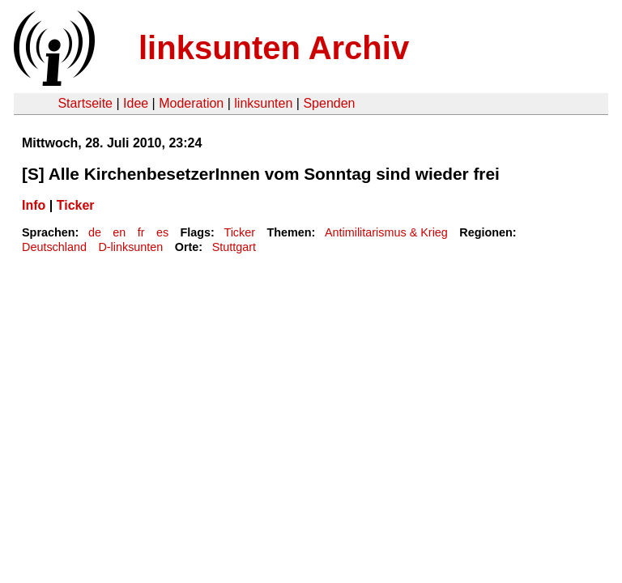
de (94, 232)
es (162, 232)
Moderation (191, 103)
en (119, 232)
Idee (135, 103)
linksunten (263, 103)
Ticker (76, 205)
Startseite (85, 103)
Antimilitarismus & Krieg (386, 232)
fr (141, 232)
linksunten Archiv (273, 48)
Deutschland (54, 246)
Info (33, 205)
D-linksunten (130, 246)
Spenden (329, 103)
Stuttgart (234, 246)
